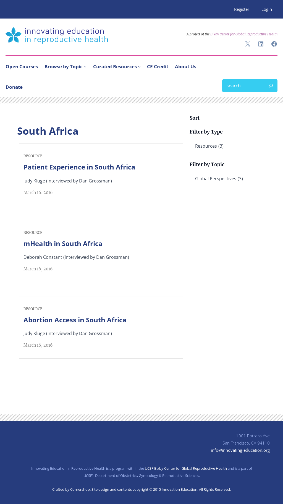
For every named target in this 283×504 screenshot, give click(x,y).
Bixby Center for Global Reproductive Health (243, 34)
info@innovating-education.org (240, 450)
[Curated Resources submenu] (139, 66)
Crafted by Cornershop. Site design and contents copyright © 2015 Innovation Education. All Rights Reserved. (141, 489)
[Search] (270, 85)
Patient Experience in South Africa (79, 166)
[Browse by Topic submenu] (85, 66)
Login (266, 9)
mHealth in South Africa (63, 243)
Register (241, 9)
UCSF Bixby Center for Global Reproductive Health (186, 468)
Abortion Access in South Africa (75, 319)
